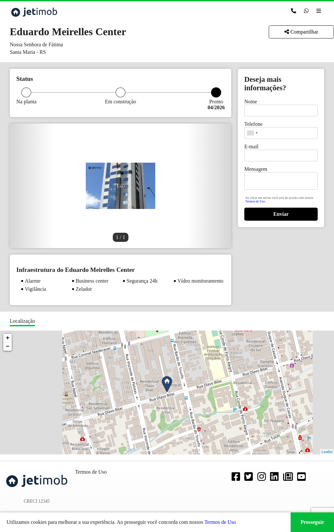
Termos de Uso (255, 201)
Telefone (253, 124)
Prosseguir (312, 522)
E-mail (251, 146)
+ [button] (7, 338)
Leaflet (327, 452)
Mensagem (255, 169)
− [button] (7, 346)
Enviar (281, 214)
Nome (250, 101)
